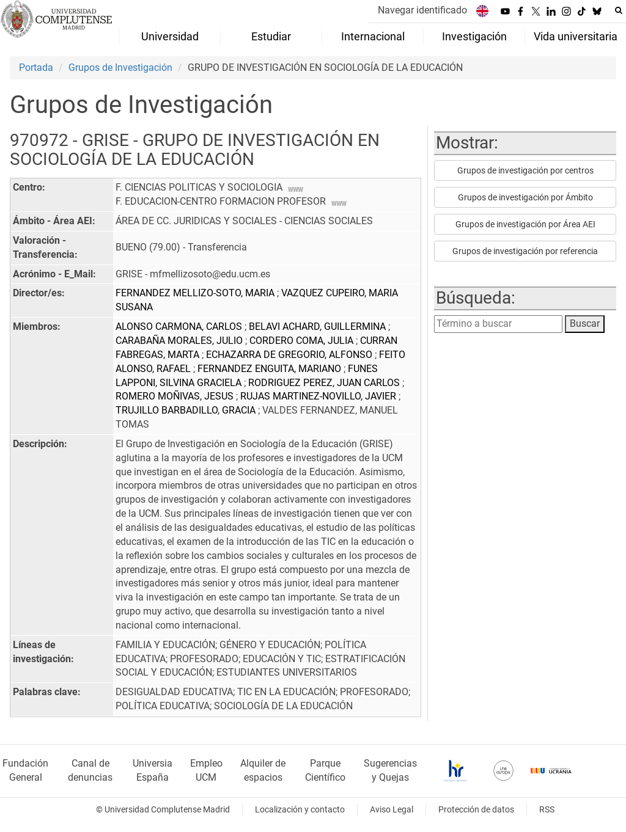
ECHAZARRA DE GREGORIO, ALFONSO (290, 354)
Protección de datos (476, 810)
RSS (546, 810)
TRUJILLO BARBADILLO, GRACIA (187, 410)
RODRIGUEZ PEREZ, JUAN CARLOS (325, 383)
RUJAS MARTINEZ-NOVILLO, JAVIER (319, 396)
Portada (36, 67)
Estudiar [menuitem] (271, 37)
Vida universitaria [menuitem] (575, 37)
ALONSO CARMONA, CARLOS (180, 326)
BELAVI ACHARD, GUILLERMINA (318, 326)
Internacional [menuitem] (373, 37)
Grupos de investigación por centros (525, 170)
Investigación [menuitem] (474, 37)
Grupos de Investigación (120, 67)
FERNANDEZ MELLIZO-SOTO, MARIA (196, 293)
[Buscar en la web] (618, 10)
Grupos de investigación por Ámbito (525, 197)
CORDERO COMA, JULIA (302, 340)
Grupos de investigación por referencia (525, 251)
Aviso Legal (391, 810)
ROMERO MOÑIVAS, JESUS (176, 396)
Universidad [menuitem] (170, 37)
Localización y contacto (300, 810)
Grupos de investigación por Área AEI (525, 224)
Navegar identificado (422, 10)
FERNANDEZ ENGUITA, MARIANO (270, 368)
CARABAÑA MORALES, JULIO (180, 340)
